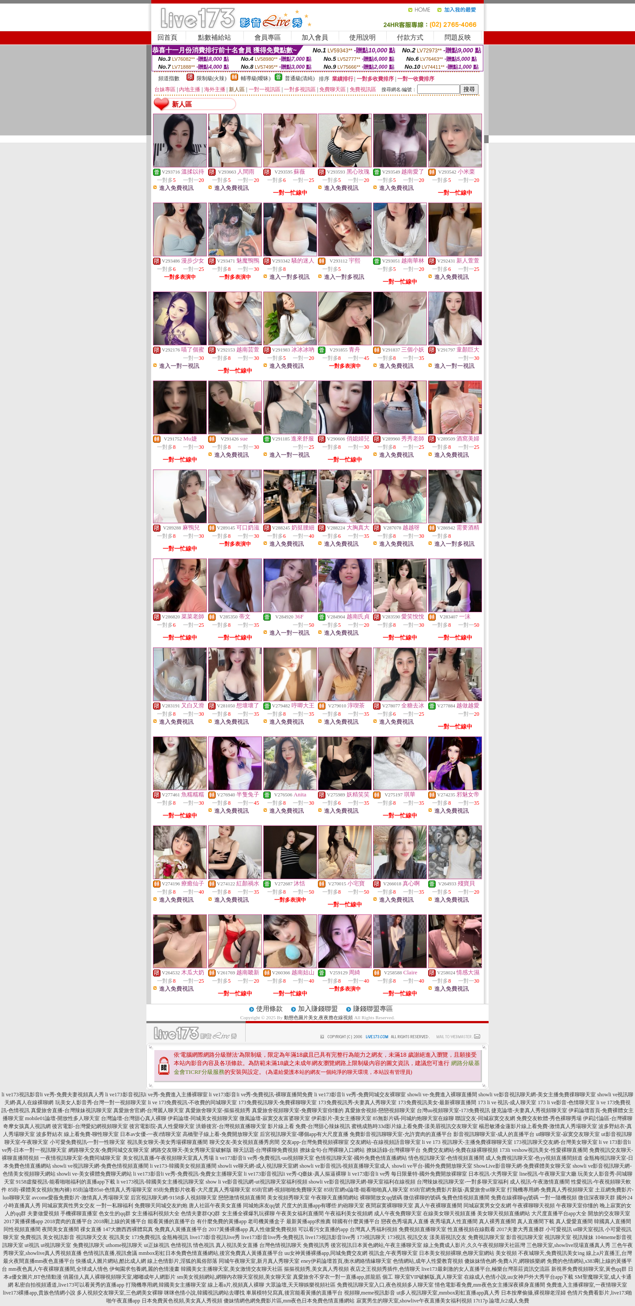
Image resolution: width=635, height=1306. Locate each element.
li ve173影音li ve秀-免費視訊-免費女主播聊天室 (188, 1174)
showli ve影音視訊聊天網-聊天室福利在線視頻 (362, 1182)
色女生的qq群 (115, 1213)
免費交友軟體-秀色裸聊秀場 (549, 1118)
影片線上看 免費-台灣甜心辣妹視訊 (309, 1126)
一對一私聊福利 (114, 1205)
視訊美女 (119, 1237)
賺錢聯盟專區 (373, 1008)
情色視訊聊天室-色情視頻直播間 (446, 1158)
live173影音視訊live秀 (215, 1237)
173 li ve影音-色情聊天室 (566, 1102)
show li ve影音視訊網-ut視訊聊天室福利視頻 (256, 1182)
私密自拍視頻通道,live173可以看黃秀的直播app (69, 1285)
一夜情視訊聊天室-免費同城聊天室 (80, 1158)
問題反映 (457, 37)
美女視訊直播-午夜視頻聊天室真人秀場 (168, 1158)
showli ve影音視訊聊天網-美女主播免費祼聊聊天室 (537, 1094)
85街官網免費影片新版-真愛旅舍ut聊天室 (457, 1190)
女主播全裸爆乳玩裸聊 (248, 1213)
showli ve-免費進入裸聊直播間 (442, 1094)
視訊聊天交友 (92, 1237)
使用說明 (362, 37)
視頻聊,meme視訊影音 (369, 1293)
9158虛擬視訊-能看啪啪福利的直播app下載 (65, 1182)
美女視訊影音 (59, 1237)
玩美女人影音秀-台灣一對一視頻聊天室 (101, 1102)
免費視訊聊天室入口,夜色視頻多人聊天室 (385, 1285)
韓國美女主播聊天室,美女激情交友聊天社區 (232, 1269)
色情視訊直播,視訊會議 (110, 1253)
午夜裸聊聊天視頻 (533, 1205)
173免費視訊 (146, 1237)
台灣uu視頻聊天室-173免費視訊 (453, 1110)
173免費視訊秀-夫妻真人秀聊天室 (357, 1102)
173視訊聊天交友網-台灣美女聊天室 (556, 1142)
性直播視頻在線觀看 (471, 1229)
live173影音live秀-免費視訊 (272, 1237)
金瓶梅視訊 (175, 1237)
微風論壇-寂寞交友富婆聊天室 (274, 1118)
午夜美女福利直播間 (300, 1213)
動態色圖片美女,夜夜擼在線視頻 (318, 1017)
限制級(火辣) (212, 78)
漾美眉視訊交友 (448, 1237)
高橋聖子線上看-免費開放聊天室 (220, 1134)
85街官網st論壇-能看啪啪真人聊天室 (366, 1190)
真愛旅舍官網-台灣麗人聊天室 (148, 1110)
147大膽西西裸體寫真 (128, 1229)
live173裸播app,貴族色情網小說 (39, 1293)
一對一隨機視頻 (558, 1198)
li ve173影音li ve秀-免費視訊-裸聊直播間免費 (261, 1094)
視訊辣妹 (583, 1237)
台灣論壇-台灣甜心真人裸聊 (133, 1118)
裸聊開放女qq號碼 (381, 1198)
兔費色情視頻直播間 (465, 1198)
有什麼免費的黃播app (222, 1221)
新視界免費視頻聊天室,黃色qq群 (589, 1269)
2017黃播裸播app (23, 1221)
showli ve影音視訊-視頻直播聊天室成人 (344, 1166)
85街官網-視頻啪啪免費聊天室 (287, 1190)
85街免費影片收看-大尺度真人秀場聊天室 (201, 1190)
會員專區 (267, 37)
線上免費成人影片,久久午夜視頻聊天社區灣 (474, 1245)
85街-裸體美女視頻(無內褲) (39, 1190)
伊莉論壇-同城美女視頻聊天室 (203, 1118)
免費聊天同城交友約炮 (160, 1205)
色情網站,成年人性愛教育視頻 (428, 1261)
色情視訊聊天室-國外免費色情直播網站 (361, 1158)
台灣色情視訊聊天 (280, 1245)
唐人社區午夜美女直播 (215, 1205)
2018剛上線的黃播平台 (119, 1221)
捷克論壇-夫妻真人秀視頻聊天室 (529, 1110)
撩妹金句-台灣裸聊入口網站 (332, 1150)
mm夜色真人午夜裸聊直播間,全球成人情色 (58, 1269)
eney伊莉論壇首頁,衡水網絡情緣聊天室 (346, 1261)
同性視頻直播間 (22, 1229)
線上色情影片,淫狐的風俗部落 (182, 1261)
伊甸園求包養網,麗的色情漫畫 (144, 1269)
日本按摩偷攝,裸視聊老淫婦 (533, 1293)
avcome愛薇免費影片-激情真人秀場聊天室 (80, 1198)
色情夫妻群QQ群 (200, 1213)
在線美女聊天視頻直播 (449, 1213)
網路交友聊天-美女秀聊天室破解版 (191, 1150)
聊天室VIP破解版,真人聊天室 (429, 1277)
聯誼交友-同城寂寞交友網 (485, 1118)
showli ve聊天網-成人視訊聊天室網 (258, 1166)
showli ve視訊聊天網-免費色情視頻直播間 (100, 1166)
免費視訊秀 (316, 1245)
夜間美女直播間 (60, 1229)
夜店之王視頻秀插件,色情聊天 (385, 1269)
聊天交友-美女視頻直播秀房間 (244, 1142)
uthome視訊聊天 (124, 1245)
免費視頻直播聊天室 (422, 1229)
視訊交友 (417, 1237)
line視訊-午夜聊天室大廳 (547, 1174)
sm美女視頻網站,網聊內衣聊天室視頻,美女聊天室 (234, 1277)
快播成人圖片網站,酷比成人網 (111, 1261)
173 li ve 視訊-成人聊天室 (507, 1102)
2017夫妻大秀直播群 (520, 1229)
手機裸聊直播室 (78, 1213)
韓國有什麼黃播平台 (356, 1221)
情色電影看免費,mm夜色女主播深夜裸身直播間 (490, 1285)
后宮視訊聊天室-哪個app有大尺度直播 (304, 1134)
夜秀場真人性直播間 (454, 1221)
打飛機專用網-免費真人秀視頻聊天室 (550, 1190)
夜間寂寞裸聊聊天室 (389, 1205)
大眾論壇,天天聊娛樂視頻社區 (300, 1285)
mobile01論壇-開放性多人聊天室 (62, 1118)
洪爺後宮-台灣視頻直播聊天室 (231, 1126)
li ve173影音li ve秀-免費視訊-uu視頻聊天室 (265, 1158)
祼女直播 (90, 1229)
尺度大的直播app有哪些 (308, 1205)
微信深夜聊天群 (596, 1198)
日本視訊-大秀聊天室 (493, 1174)
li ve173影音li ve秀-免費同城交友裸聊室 (360, 1094)
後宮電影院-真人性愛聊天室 (161, 1126)
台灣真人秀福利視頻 (373, 1229)
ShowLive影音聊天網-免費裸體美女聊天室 (522, 1166)
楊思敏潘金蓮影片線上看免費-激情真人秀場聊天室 (538, 1126)
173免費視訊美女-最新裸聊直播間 (437, 1102)
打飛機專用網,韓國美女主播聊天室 (166, 1285)
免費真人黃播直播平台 (180, 1229)
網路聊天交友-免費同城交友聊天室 (108, 1150)
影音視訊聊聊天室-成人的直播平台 (493, 1134)
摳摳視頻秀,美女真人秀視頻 (316, 1269)
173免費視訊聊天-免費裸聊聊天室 (278, 1102)
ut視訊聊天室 (56, 1245)
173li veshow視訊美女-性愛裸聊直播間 (544, 1150)
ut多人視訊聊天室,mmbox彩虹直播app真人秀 (448, 1293)
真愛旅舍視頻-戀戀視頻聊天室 (380, 1110)
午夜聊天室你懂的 (577, 1205)
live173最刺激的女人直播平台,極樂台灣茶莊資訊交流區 (486, 1269)
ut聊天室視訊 (588, 1229)
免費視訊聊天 (89, 1245)
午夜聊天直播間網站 (335, 1198)
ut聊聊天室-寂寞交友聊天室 (568, 1134)
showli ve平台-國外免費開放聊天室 (432, 1166)
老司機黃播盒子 (266, 1221)
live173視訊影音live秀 (330, 1237)
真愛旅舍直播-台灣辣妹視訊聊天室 (71, 1110)
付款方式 (410, 37)
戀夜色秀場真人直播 (405, 1221)
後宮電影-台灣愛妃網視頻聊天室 (90, 1126)
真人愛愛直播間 (574, 1221)
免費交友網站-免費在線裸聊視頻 (460, 1150)
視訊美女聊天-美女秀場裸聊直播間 (167, 1142)
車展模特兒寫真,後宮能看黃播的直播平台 (294, 1293)
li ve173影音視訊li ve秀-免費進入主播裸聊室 (156, 1094)
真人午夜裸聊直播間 (438, 1205)
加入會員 (315, 37)
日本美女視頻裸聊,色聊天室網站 (456, 1253)
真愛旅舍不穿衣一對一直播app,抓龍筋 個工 (343, 1277)
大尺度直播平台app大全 (558, 1213)
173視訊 (396, 1237)
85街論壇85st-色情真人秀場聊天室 (112, 1190)
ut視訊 (32, 1245)
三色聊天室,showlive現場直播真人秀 (568, 1245)
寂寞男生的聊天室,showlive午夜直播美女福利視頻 (414, 1301)
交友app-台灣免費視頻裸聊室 (315, 1142)
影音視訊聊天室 (524, 1237)
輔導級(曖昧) (256, 78)
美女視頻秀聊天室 (288, 1198)
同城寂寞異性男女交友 (68, 1205)
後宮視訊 (341, 1245)
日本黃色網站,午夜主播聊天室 (387, 1245)
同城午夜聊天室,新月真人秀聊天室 (259, 1261)
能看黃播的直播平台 (171, 1221)
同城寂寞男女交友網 (487, 1205)
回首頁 (167, 37)
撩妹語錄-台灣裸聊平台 (393, 1150)
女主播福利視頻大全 (155, 1213)
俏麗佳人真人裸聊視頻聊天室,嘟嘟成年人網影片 (119, 1277)
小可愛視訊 (558, 1229)
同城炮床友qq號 (261, 1205)
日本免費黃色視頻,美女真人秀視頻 (182, 1301)
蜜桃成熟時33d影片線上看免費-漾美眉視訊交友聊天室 (414, 1126)
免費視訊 (30, 1237)
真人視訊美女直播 (237, 1245)
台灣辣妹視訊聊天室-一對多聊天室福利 (462, 1182)
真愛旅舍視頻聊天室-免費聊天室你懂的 (298, 1110)
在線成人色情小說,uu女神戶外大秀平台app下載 (518, 1277)
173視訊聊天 (371, 1237)
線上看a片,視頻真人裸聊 (236, 1285)
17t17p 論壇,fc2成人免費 (501, 1301)
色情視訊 (181, 1245)
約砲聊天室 (351, 1205)
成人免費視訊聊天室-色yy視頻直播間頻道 (534, 1158)
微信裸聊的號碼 (422, 1198)
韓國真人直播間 (612, 1221)
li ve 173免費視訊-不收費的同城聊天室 (192, 1102)
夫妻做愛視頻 (43, 1213)
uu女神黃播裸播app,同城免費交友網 (325, 1253)
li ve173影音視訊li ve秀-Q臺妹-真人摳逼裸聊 (295, 1174)
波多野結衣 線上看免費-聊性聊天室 (77, 1134)
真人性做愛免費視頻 (273, 1229)
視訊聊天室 (558, 1237)
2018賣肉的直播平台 (68, 1221)
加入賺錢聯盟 (318, 1008)
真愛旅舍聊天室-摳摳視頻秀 (217, 1110)
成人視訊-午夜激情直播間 (540, 1182)
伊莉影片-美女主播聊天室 (341, 1118)
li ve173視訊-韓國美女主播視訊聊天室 (160, 1182)
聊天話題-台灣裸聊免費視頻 (266, 1150)
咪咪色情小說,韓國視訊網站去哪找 (204, 1293)
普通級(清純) (300, 78)
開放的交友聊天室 (609, 1213)
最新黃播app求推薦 (308, 1221)
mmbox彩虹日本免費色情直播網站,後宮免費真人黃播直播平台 (210, 1253)
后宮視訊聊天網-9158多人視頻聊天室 (174, 1198)
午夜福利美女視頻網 (349, 1213)
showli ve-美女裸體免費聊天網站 (94, 1174)
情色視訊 (203, 1245)
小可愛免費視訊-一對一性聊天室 (88, 1142)
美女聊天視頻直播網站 (503, 1213)
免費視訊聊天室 (486, 1237)
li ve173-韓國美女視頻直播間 (183, 1166)
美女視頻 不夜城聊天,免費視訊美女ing (540, 1253)
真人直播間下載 (535, 1221)
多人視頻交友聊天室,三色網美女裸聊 (120, 1293)
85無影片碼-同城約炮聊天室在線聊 (413, 1118)
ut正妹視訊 (156, 1245)
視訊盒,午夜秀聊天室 (393, 1253)
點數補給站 (214, 37)
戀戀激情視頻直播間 (242, 1198)
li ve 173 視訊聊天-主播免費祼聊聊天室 (467, 1142)
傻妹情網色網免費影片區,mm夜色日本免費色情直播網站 (289, 1301)
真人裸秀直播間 (497, 1221)
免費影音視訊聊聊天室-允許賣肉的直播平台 (401, 1134)
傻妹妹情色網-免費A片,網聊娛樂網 (504, 1261)
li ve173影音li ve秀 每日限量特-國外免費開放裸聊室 (407, 1174)
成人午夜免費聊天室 (398, 1213)
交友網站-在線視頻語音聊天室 (385, 1142)
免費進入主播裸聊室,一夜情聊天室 (586, 1285)
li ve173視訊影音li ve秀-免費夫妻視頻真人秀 (53, 1094)
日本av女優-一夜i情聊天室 (150, 1134)
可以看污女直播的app (323, 1229)
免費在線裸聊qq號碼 (514, 1198)
